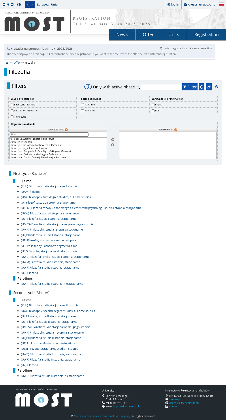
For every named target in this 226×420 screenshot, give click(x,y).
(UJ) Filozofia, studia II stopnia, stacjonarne (48, 316)
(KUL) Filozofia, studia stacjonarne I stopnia (49, 186)
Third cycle (20, 116)
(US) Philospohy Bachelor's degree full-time (49, 246)
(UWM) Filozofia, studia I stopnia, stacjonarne (50, 262)
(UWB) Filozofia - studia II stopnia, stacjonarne (51, 354)
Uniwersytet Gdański (58, 142)
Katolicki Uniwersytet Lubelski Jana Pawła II (58, 139)
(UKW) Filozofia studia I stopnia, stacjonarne (50, 213)
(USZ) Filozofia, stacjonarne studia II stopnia (49, 349)
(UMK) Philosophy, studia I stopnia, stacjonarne (52, 229)
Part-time (90, 110)
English (159, 104)
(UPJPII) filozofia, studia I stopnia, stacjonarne (50, 235)
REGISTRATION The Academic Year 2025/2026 (112, 21)
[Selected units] (168, 145)
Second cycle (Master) (26, 110)
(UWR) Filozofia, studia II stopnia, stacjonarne (50, 359)
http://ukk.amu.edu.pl (126, 406)
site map (174, 399)
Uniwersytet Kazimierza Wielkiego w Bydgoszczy (58, 154)
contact (173, 406)
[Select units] (112, 139)
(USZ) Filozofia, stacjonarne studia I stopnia (49, 251)
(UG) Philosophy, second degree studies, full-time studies (58, 311)
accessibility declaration (184, 403)
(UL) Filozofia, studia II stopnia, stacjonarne (49, 322)
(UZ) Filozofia (29, 273)
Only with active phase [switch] (109, 87)
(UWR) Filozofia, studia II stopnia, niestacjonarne (52, 376)
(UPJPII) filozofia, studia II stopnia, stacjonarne (51, 338)
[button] (4, 4)
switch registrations (174, 48)
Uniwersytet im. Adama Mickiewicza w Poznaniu (58, 145)
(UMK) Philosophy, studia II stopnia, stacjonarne (52, 332)
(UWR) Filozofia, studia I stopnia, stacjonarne (50, 267)
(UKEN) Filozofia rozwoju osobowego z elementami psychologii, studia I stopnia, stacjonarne (81, 208)
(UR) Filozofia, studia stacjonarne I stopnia (48, 240)
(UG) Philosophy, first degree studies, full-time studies (56, 197)
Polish (158, 110)
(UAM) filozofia (30, 192)
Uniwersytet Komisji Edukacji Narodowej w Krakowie (58, 157)
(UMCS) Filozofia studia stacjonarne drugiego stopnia (55, 327)
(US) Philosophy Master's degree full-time (48, 343)
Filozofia (19, 71)
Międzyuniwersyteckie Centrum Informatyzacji (102, 416)
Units (173, 34)
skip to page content (1, 1)
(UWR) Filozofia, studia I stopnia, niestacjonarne (52, 284)
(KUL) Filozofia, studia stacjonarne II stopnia (49, 305)
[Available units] (58, 148)
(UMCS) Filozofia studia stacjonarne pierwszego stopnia (57, 224)
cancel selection (200, 48)
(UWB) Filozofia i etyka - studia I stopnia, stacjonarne (55, 257)
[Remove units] (112, 145)
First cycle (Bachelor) (25, 104)
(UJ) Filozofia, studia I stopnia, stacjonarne (48, 202)
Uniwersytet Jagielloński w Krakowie (58, 148)
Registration (206, 34)
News (122, 34)
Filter (190, 87)
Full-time (90, 104)
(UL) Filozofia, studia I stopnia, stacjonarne (48, 219)
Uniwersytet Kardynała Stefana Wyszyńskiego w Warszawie (58, 151)
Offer (148, 34)
